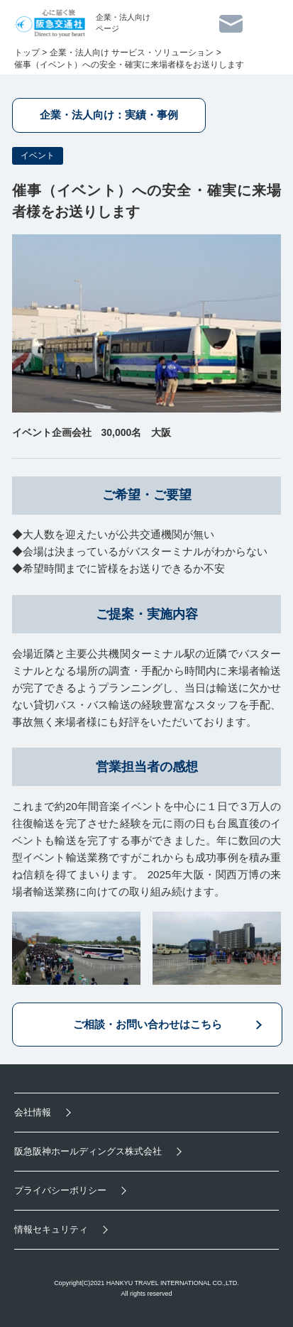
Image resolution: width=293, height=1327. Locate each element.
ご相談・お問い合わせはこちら (147, 1024)
